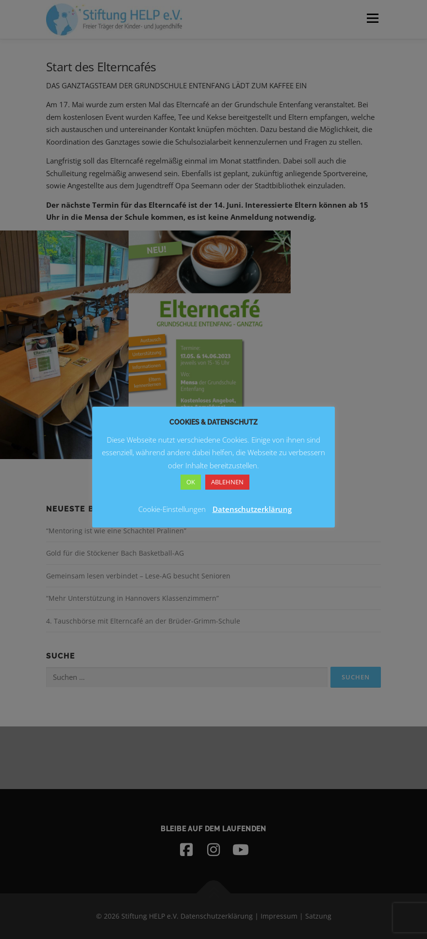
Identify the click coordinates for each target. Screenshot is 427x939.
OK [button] (190, 482)
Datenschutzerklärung (252, 509)
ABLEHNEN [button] (227, 482)
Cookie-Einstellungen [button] (172, 509)
